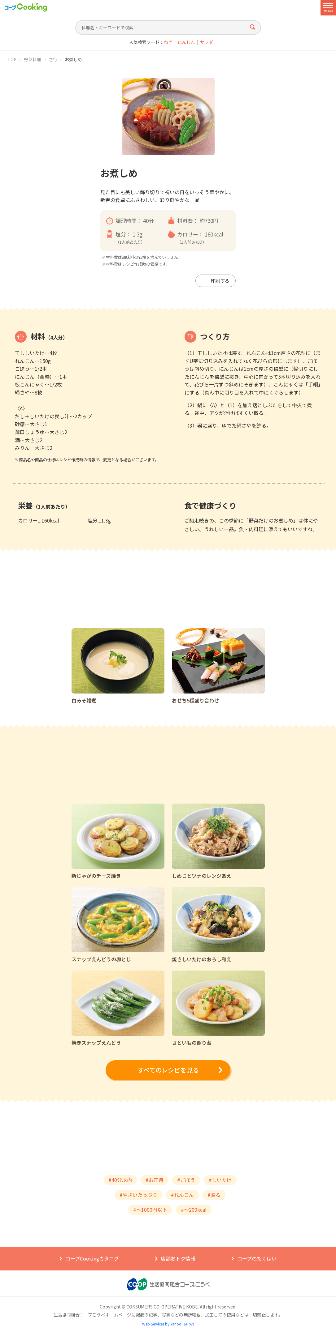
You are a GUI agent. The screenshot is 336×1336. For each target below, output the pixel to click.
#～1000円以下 (150, 1209)
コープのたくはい (257, 1258)
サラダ (206, 42)
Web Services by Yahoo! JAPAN (168, 1323)
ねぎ (168, 42)
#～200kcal (194, 1209)
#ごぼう (186, 1180)
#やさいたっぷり (138, 1194)
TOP (11, 59)
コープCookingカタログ (92, 1258)
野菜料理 (32, 59)
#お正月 (155, 1180)
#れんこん (182, 1194)
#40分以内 (120, 1180)
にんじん (186, 42)
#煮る (213, 1194)
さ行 (53, 59)
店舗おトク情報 (178, 1258)
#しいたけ (220, 1180)
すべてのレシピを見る (168, 1069)
